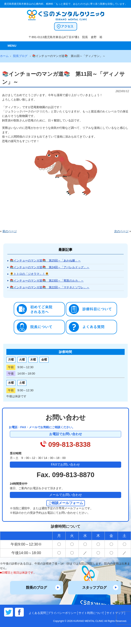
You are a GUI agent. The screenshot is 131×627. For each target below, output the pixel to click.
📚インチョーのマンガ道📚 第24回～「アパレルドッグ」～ (49, 267)
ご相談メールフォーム (65, 503)
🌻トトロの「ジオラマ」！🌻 (29, 273)
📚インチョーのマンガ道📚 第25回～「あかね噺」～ (45, 260)
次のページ (121, 231)
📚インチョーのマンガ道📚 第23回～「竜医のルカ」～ (47, 280)
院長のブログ (36, 587)
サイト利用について (91, 613)
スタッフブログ (94, 587)
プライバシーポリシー (62, 613)
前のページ (9, 231)
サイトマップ (115, 613)
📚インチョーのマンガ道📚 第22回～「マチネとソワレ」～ (49, 287)
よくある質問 (37, 613)
